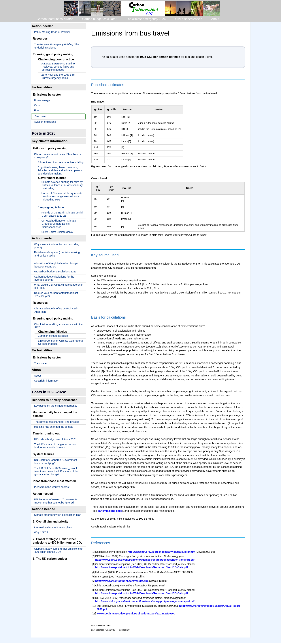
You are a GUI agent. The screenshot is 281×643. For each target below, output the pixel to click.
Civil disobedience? (188, 19)
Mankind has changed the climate (53, 426)
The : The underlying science (56, 46)
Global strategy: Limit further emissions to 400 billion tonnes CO (58, 550)
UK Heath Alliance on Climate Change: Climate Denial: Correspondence (59, 223)
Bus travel (40, 116)
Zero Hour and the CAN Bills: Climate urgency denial (59, 76)
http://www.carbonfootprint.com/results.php (121, 580)
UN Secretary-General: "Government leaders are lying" (55, 461)
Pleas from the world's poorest (51, 487)
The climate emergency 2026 (146, 19)
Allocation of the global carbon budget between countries (56, 265)
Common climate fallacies (53, 335)
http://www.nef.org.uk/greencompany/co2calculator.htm (161, 551)
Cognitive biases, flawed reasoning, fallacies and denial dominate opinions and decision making (60, 170)
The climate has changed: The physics (56, 421)
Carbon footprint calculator (55, 19)
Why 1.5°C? (41, 532)
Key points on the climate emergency (55, 405)
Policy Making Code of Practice (52, 32)
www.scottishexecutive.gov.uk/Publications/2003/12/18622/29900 (136, 613)
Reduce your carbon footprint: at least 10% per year (56, 294)
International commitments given (53, 527)
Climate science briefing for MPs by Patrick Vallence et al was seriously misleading (62, 185)
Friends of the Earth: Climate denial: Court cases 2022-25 (63, 214)
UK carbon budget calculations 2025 (55, 271)
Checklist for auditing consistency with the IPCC (58, 326)
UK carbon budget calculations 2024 (55, 439)
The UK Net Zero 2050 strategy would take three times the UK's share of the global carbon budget (56, 471)
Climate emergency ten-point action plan (57, 514)
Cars (37, 105)
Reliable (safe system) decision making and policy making (57, 254)
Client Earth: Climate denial (57, 232)
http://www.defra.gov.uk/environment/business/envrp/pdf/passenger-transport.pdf (145, 559)
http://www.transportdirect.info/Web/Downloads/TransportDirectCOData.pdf (141, 567)
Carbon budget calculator (99, 19)
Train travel (40, 363)
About (215, 19)
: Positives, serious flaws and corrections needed (59, 66)
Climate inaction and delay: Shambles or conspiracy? (57, 156)
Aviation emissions (45, 121)
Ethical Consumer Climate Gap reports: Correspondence (61, 342)
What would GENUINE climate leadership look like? (58, 286)
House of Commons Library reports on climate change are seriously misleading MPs (62, 196)
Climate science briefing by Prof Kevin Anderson (56, 310)
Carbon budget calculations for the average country (54, 278)
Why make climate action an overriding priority (56, 246)
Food (37, 110)
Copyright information (46, 380)
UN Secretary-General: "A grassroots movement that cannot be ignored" (55, 501)
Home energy (42, 100)
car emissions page (110, 510)
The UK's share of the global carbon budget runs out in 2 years (55, 446)
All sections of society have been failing (61, 162)
